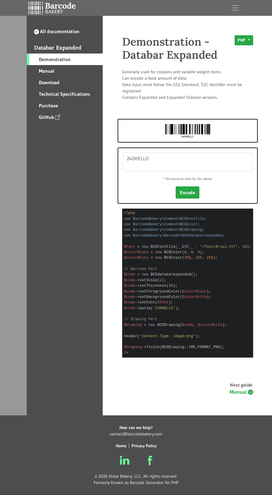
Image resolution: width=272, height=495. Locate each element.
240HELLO (188, 162)
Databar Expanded (57, 47)
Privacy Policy (144, 445)
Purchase (48, 105)
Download (49, 82)
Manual (46, 71)
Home (121, 445)
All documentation (56, 31)
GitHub (49, 117)
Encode (187, 192)
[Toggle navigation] (235, 8)
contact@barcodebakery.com (136, 434)
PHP (242, 40)
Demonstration (55, 59)
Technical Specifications (64, 94)
